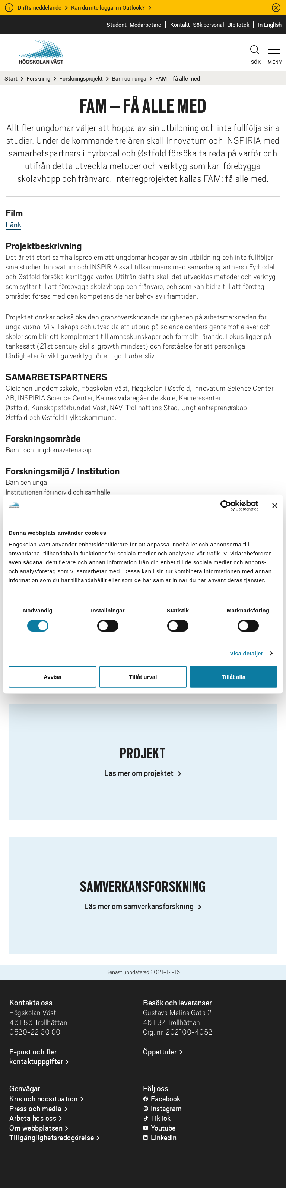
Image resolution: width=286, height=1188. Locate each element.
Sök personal (208, 24)
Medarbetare (145, 24)
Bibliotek (238, 24)
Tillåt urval (143, 677)
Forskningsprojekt (81, 78)
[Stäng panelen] (274, 505)
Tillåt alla (233, 677)
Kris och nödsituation (43, 1098)
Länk (13, 224)
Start (11, 78)
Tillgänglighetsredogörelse (51, 1137)
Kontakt (180, 24)
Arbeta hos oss (32, 1118)
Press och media (35, 1108)
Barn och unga (129, 78)
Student (117, 24)
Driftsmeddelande (39, 7)
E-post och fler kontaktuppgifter (36, 1056)
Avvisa (52, 677)
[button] (276, 46)
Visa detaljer (246, 653)
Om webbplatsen (36, 1127)
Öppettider (160, 1051)
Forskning (38, 78)
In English (270, 24)
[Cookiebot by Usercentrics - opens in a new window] (225, 505)
